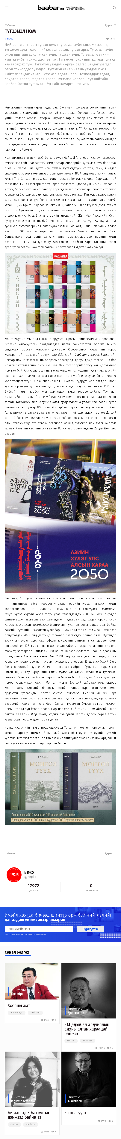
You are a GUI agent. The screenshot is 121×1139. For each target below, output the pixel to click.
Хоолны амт (19, 1005)
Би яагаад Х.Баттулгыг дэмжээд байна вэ (29, 1115)
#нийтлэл (35, 1013)
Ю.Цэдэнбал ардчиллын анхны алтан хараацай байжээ (86, 1029)
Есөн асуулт (75, 1112)
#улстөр (71, 1041)
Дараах (110, 25)
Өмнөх (10, 25)
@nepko (30, 877)
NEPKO (10, 39)
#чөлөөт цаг (16, 1013)
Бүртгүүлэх (90, 929)
